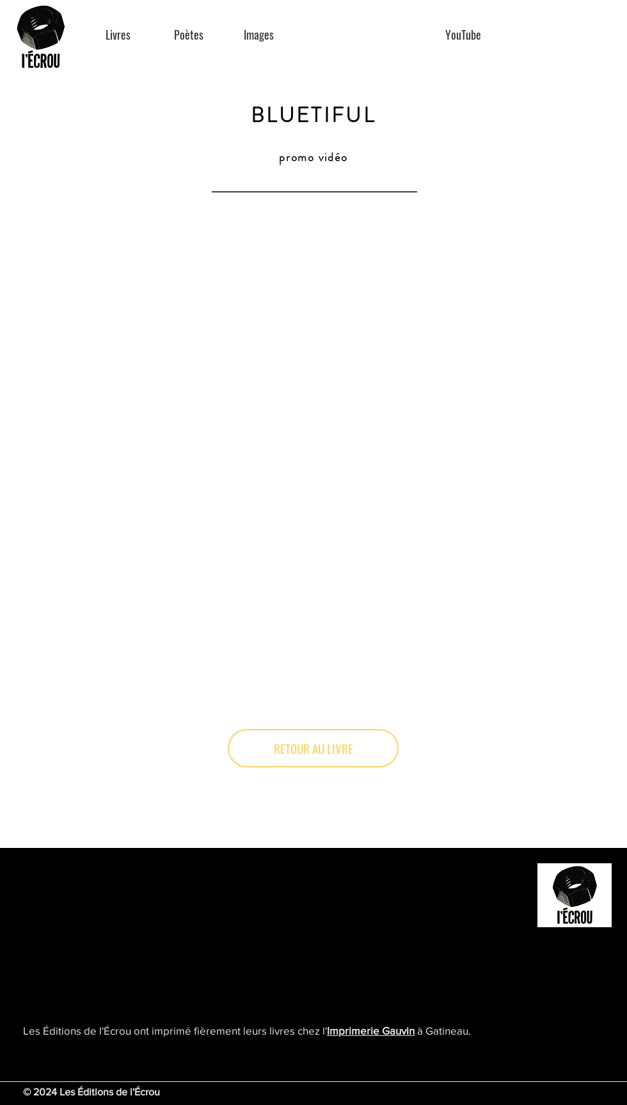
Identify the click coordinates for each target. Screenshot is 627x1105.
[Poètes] (188, 35)
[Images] (259, 35)
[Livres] (118, 35)
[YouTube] (463, 35)
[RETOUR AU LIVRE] (313, 748)
